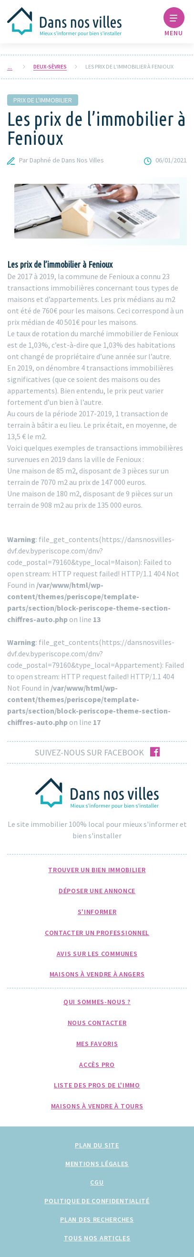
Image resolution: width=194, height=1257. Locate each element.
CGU (96, 1182)
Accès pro (96, 1064)
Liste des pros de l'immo (97, 1085)
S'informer (97, 911)
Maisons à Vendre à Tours (97, 1106)
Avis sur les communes (97, 953)
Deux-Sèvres (50, 66)
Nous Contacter (97, 1022)
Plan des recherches (96, 1219)
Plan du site (97, 1145)
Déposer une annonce (97, 890)
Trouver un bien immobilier (96, 869)
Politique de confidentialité (97, 1201)
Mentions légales (97, 1163)
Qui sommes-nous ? (97, 1001)
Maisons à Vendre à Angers (97, 974)
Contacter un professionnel (97, 932)
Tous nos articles (97, 1238)
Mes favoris (97, 1043)
